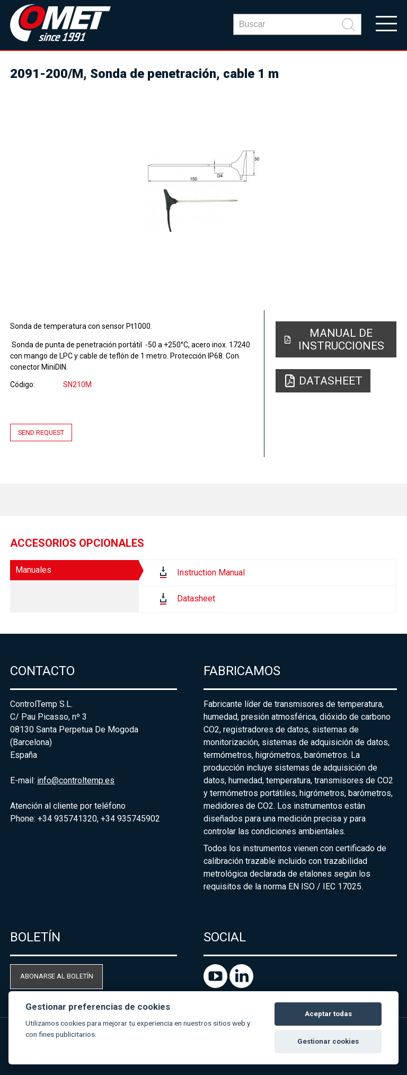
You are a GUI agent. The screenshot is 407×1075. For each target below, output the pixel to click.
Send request (41, 432)
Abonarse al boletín (56, 976)
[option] (203, 191)
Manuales (33, 570)
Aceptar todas (328, 1014)
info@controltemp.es (75, 780)
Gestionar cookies (328, 1041)
